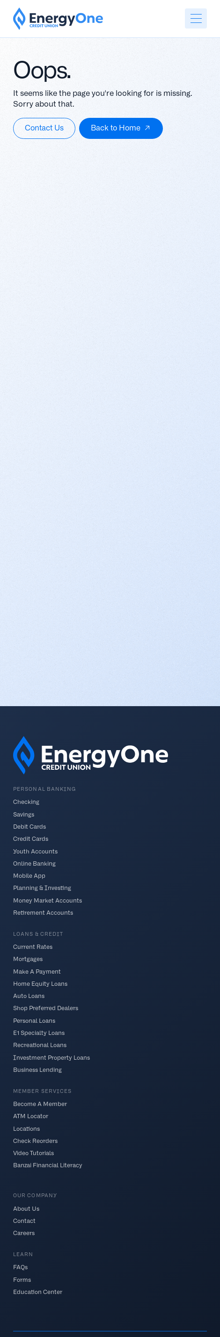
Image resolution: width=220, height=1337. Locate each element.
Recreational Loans (39, 1044)
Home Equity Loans (40, 983)
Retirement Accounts (43, 912)
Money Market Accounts (47, 899)
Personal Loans (34, 1020)
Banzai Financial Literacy (47, 1165)
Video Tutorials (33, 1152)
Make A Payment (37, 971)
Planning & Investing (42, 887)
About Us (26, 1208)
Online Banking (34, 863)
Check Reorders (35, 1140)
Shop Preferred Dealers (45, 1008)
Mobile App (29, 875)
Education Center (37, 1291)
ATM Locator (30, 1116)
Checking (26, 801)
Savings (23, 813)
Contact (24, 1220)
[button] (195, 18)
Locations (26, 1128)
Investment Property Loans (51, 1057)
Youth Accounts (35, 850)
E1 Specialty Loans (39, 1032)
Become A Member (40, 1103)
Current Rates (32, 946)
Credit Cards (30, 838)
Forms (22, 1279)
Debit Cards (29, 826)
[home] (58, 18)
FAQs (20, 1267)
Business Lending (37, 1069)
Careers (24, 1232)
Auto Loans (28, 995)
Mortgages (28, 958)
